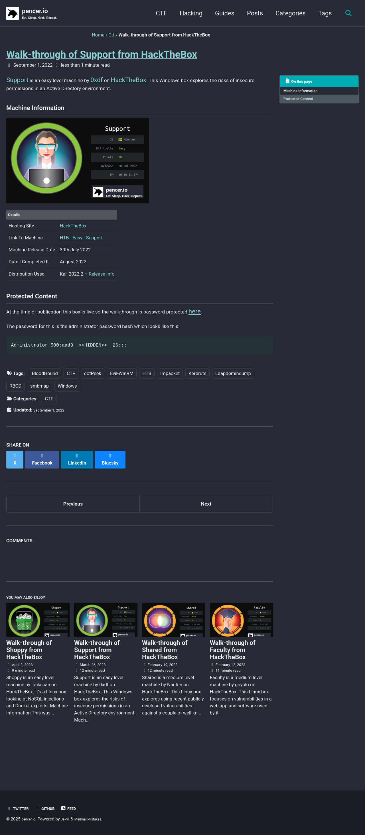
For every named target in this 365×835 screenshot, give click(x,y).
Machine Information (305, 93)
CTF (158, 13)
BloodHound (45, 399)
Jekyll (70, 819)
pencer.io (44, 14)
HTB (146, 399)
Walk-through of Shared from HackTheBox (165, 679)
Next (206, 526)
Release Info (102, 288)
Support (17, 81)
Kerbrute (197, 399)
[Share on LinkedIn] (83, 483)
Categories (287, 13)
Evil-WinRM (121, 399)
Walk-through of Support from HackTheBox (101, 55)
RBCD (15, 412)
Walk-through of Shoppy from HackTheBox (29, 679)
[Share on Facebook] (45, 483)
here (243, 332)
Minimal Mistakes (97, 819)
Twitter (19, 808)
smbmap (39, 412)
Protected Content (302, 103)
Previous (73, 526)
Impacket (170, 399)
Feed (78, 808)
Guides (221, 13)
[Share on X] (16, 483)
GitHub (51, 808)
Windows (67, 412)
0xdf (113, 81)
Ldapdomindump (233, 399)
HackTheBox (147, 81)
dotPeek (92, 399)
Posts (252, 13)
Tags (322, 13)
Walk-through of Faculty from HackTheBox (233, 679)
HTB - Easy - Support (81, 252)
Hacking (188, 13)
